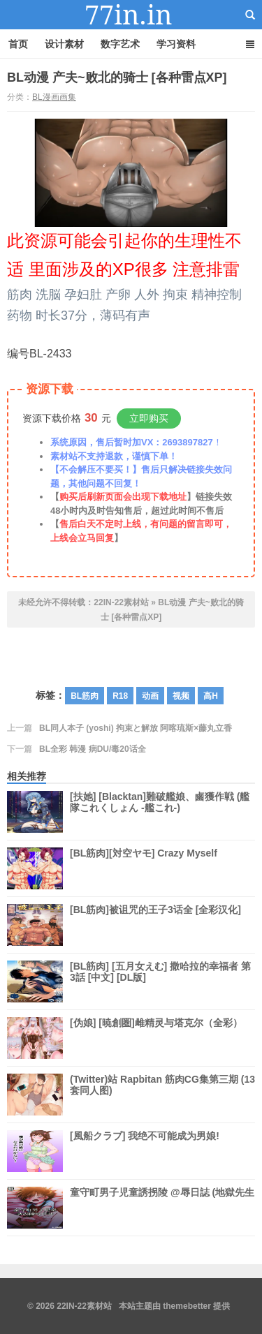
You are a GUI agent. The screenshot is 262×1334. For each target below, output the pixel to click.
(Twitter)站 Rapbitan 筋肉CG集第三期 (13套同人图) (162, 1095)
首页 (18, 44)
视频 (181, 696)
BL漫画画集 (54, 97)
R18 (120, 696)
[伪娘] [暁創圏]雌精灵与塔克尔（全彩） (156, 1038)
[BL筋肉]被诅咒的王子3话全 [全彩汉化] (155, 925)
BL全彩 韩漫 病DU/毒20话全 (92, 749)
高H (210, 696)
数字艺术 (120, 44)
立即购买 (148, 418)
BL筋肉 (85, 696)
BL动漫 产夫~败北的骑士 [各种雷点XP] (117, 77)
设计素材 (64, 44)
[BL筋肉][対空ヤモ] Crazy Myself (143, 868)
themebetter (187, 1306)
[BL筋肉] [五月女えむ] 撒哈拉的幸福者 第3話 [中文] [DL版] (160, 981)
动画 (150, 696)
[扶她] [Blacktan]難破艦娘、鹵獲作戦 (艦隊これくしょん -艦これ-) (159, 812)
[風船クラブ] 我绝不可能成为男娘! (144, 1151)
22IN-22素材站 (131, 14)
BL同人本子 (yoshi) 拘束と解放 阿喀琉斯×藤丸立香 (135, 728)
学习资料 (176, 44)
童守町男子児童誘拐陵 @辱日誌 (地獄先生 (162, 1208)
